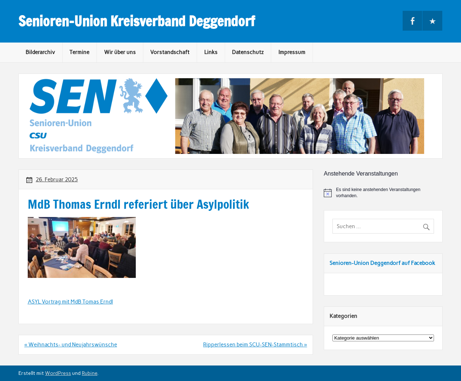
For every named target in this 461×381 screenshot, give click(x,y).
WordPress (58, 373)
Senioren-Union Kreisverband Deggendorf (136, 21)
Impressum (291, 52)
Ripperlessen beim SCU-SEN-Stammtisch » (255, 344)
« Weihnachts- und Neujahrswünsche (70, 344)
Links (211, 52)
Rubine (89, 373)
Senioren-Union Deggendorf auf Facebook (382, 263)
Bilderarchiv (40, 52)
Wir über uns (120, 52)
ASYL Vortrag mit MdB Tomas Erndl (70, 301)
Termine (79, 52)
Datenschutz (248, 52)
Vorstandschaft (169, 52)
